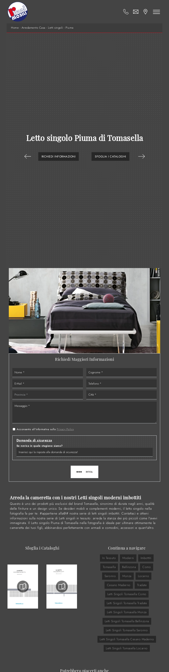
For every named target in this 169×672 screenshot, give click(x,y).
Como (146, 567)
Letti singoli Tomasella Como (126, 594)
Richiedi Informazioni (59, 156)
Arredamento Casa (33, 28)
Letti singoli (55, 28)
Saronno (110, 576)
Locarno (143, 576)
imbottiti (146, 558)
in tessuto (109, 558)
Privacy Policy (65, 429)
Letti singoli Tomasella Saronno (127, 630)
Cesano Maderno (118, 585)
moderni (128, 558)
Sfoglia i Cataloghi (110, 156)
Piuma (69, 28)
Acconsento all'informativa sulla (45, 429)
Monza (126, 576)
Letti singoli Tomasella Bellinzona (127, 621)
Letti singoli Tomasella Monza (127, 612)
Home (15, 28)
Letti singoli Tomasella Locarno (127, 648)
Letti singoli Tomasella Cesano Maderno (127, 639)
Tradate (142, 585)
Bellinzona (129, 567)
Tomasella (109, 567)
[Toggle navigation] (156, 12)
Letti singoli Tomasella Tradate (127, 603)
